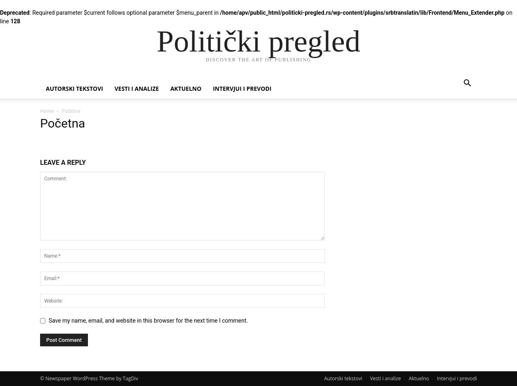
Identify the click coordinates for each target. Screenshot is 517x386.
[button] (467, 84)
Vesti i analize (137, 88)
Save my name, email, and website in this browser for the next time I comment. (148, 320)
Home (47, 111)
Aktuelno (185, 88)
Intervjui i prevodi (242, 88)
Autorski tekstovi (74, 88)
